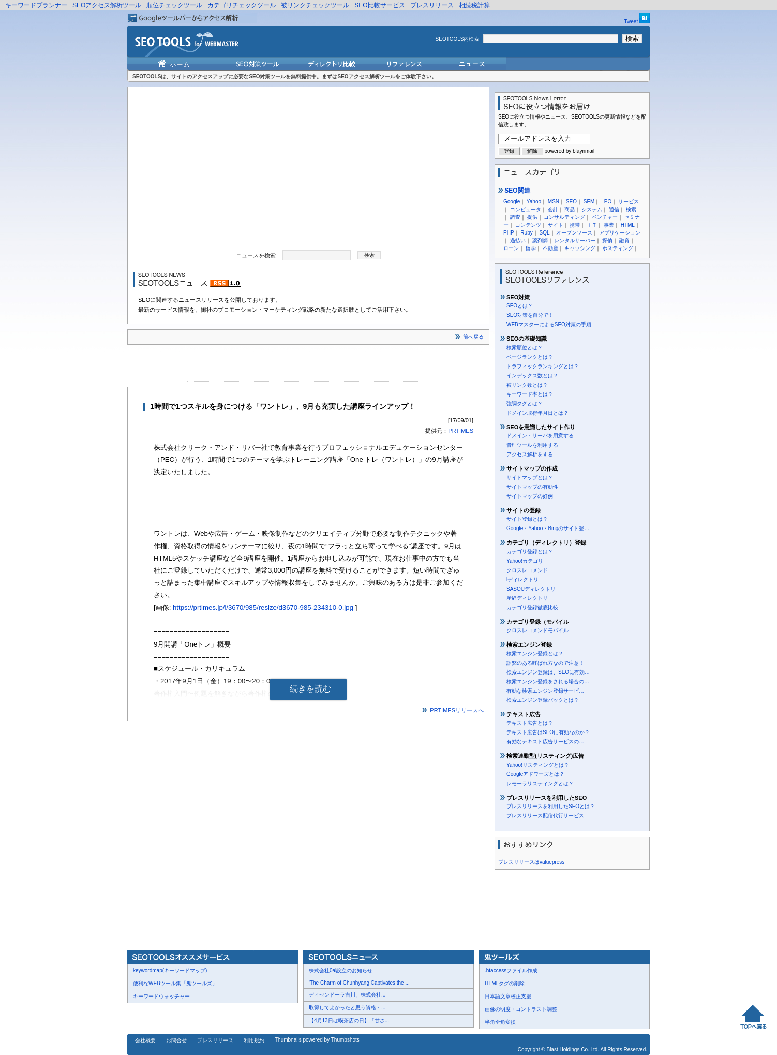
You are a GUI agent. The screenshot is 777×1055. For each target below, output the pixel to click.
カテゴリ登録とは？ (529, 551)
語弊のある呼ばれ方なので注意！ (545, 663)
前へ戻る (473, 337)
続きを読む (310, 688)
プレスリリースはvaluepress (531, 862)
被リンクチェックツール (315, 5)
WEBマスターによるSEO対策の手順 (548, 324)
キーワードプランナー (36, 5)
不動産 (550, 248)
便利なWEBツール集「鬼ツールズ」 (175, 983)
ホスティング (617, 248)
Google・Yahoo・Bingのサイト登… (547, 528)
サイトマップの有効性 (532, 487)
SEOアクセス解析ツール (106, 5)
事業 (609, 225)
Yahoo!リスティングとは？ (537, 765)
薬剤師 (540, 240)
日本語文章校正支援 (508, 996)
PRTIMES (460, 431)
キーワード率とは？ (529, 394)
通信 (614, 209)
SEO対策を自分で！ (530, 315)
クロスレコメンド (527, 570)
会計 (553, 209)
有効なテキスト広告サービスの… (545, 741)
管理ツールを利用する (532, 445)
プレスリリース (432, 5)
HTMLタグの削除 (505, 983)
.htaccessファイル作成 (511, 970)
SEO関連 (514, 190)
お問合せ (176, 1040)
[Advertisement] (308, 165)
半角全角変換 (500, 1022)
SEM (589, 201)
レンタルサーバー (574, 240)
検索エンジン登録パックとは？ (542, 700)
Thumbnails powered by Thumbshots (317, 1040)
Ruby (526, 233)
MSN (553, 201)
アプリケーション (619, 233)
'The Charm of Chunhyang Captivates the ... (359, 983)
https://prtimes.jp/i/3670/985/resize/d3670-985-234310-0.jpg (263, 607)
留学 (531, 248)
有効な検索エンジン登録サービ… (545, 691)
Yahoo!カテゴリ (524, 561)
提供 (532, 217)
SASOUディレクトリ (531, 589)
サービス (628, 201)
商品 (569, 209)
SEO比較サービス (379, 5)
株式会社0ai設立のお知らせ (340, 970)
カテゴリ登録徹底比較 (532, 607)
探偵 (607, 240)
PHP (508, 233)
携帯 (575, 225)
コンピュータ (525, 209)
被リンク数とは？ (527, 385)
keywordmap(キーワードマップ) (170, 970)
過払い (518, 240)
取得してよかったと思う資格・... (347, 1007)
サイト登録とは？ (527, 519)
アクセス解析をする (529, 454)
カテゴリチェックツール (241, 5)
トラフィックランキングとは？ (542, 366)
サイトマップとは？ (529, 477)
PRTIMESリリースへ (457, 710)
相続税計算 (474, 5)
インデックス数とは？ (532, 375)
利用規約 (254, 1040)
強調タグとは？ (524, 403)
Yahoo (534, 201)
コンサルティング (564, 217)
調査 (515, 217)
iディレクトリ (522, 579)
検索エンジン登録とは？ (534, 653)
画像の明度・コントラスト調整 (521, 1009)
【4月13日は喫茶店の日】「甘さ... (349, 1020)
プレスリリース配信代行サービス (545, 815)
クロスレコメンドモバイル (537, 630)
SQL (544, 233)
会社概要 (145, 1040)
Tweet (631, 21)
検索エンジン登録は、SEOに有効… (548, 672)
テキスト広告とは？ (529, 723)
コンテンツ (528, 225)
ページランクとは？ (529, 357)
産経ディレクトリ (527, 598)
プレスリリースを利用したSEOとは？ (550, 806)
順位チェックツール (174, 5)
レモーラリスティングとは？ (540, 783)
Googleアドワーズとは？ (535, 774)
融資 (624, 240)
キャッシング (579, 248)
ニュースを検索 (256, 255)
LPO (606, 201)
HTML (628, 225)
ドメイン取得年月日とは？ (537, 413)
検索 (631, 209)
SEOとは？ (519, 306)
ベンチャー (605, 217)
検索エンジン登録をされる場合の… (547, 681)
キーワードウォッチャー (161, 996)
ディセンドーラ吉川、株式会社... (347, 995)
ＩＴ (592, 225)
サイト (555, 225)
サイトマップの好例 (529, 496)
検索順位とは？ (524, 347)
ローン (511, 248)
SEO (571, 201)
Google (511, 201)
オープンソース (574, 233)
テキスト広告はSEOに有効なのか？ (548, 732)
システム (591, 209)
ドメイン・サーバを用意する (540, 435)
